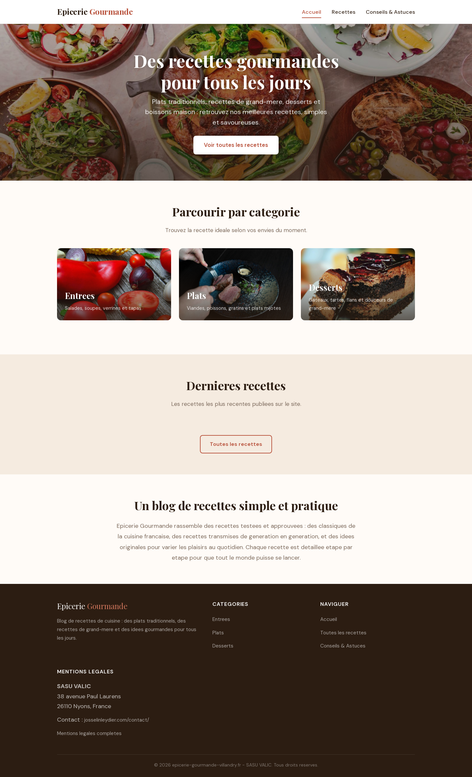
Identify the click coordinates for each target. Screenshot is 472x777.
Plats (218, 632)
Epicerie (95, 11)
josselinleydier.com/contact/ (116, 720)
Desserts (222, 646)
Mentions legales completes (89, 733)
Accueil (311, 12)
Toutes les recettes (236, 444)
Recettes (343, 12)
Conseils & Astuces (390, 12)
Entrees (221, 619)
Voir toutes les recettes (236, 145)
